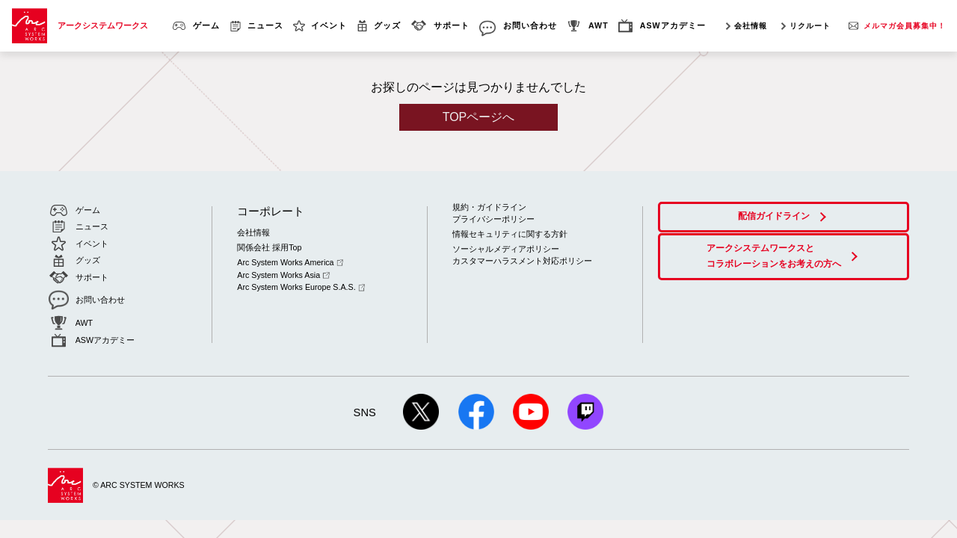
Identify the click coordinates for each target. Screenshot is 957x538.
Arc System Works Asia (283, 274)
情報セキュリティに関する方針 (509, 233)
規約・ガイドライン (489, 206)
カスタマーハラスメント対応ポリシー (522, 260)
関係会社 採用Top (269, 247)
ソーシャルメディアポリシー (505, 248)
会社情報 (750, 26)
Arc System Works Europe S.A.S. (301, 286)
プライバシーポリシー (493, 218)
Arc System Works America (290, 262)
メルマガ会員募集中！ (905, 26)
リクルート (810, 26)
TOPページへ (479, 117)
